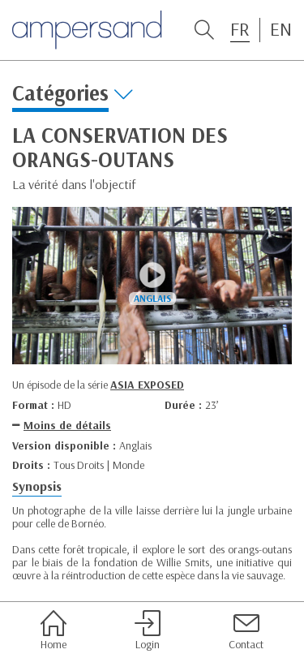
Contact (246, 630)
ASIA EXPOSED (147, 384)
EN (281, 29)
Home (53, 630)
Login (148, 630)
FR (240, 29)
